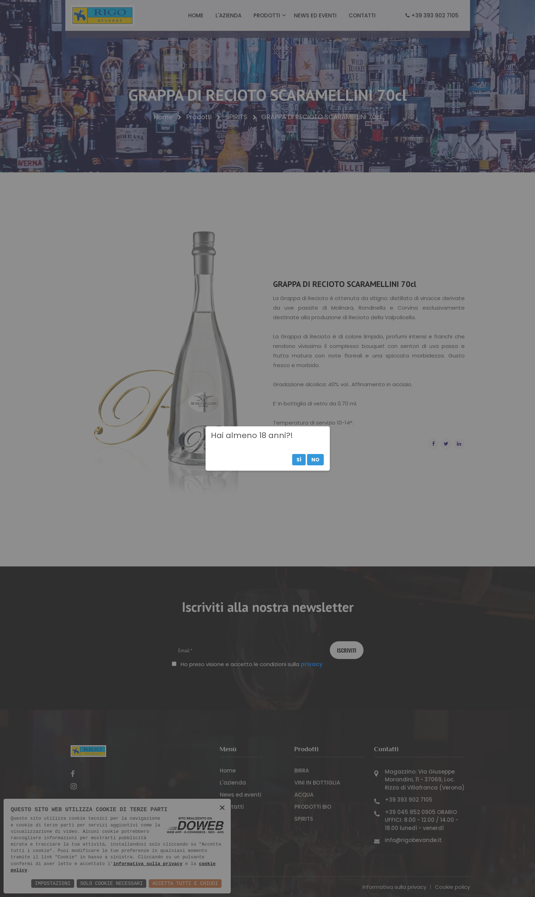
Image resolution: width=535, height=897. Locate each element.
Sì (298, 459)
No (315, 459)
